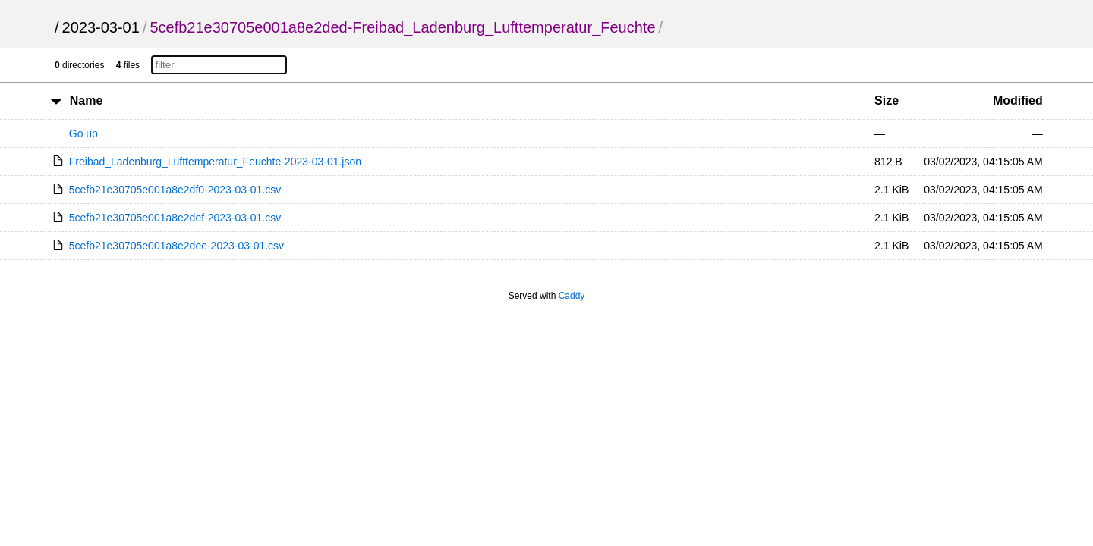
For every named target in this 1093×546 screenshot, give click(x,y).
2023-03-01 (101, 27)
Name (86, 100)
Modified (1018, 100)
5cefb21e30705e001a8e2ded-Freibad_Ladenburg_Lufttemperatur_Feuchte (402, 27)
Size (886, 100)
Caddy (572, 295)
